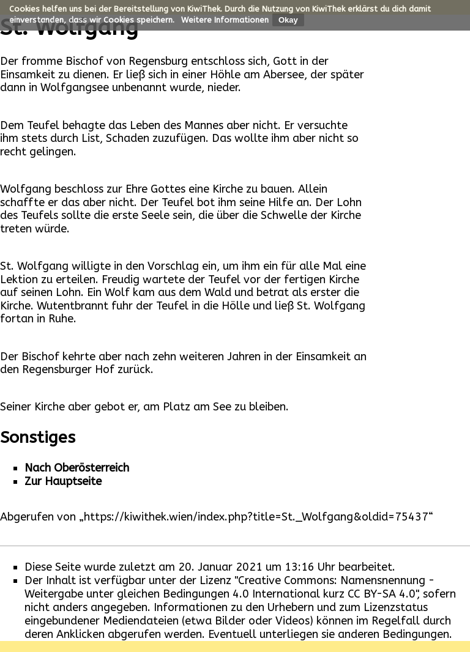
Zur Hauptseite (63, 481)
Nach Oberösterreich (76, 468)
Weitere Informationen (225, 19)
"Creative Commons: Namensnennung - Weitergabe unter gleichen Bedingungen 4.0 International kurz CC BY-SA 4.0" (229, 587)
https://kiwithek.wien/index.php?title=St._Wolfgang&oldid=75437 (256, 517)
